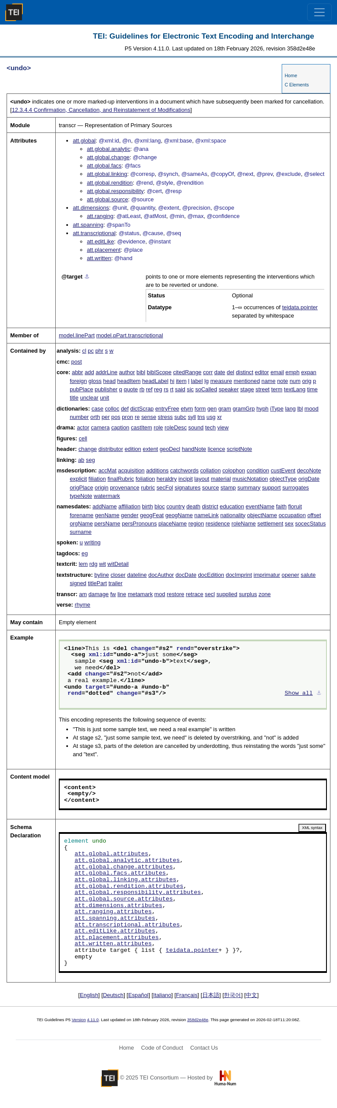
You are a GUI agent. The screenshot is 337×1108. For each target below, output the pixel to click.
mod (159, 594)
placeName (172, 523)
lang (290, 408)
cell (83, 438)
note (282, 381)
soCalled (206, 389)
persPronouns (139, 523)
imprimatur (267, 575)
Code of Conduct (162, 1047)
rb (142, 389)
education (232, 506)
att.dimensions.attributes (118, 906)
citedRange (187, 372)
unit (104, 397)
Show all (299, 693)
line (122, 594)
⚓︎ (87, 276)
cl (84, 350)
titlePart (97, 583)
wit (102, 564)
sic (190, 389)
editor (262, 372)
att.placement (104, 250)
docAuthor (161, 575)
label (197, 381)
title (74, 397)
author (127, 372)
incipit (186, 478)
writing (92, 542)
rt (171, 389)
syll (192, 417)
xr (219, 417)
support (271, 487)
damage (98, 594)
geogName (179, 515)
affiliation (129, 506)
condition (258, 470)
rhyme (82, 604)
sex (289, 523)
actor (83, 427)
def (125, 408)
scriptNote (239, 449)
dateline (137, 575)
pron (127, 417)
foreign (78, 381)
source (210, 487)
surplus (248, 594)
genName (107, 515)
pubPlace (81, 389)
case (98, 408)
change (88, 449)
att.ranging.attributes (113, 912)
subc (180, 417)
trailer (115, 583)
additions (157, 470)
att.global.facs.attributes (120, 873)
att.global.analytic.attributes (127, 861)
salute (308, 575)
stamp (228, 487)
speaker (229, 389)
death (193, 506)
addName (105, 506)
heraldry (167, 478)
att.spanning (88, 225)
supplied (226, 594)
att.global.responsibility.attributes (138, 893)
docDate (186, 575)
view (223, 427)
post (76, 361)
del (230, 372)
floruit (295, 506)
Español (138, 995)
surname (81, 532)
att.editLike (100, 241)
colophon (233, 470)
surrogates (295, 487)
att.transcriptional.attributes (127, 925)
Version (79, 1019)
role (158, 427)
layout (201, 478)
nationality (233, 515)
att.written (99, 258)
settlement (270, 523)
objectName (262, 515)
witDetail (118, 564)
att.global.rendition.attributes (129, 886)
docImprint (239, 575)
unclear (89, 397)
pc (91, 350)
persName (107, 523)
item (181, 381)
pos (116, 417)
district (210, 506)
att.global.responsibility (115, 191)
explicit (78, 478)
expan (308, 372)
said (180, 389)
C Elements (297, 84)
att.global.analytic (108, 149)
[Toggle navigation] (319, 12)
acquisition (131, 470)
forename (81, 515)
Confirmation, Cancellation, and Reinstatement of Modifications (101, 110)
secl (210, 594)
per (105, 417)
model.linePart (77, 335)
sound (196, 427)
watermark (107, 496)
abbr (77, 372)
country (175, 506)
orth (95, 417)
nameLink (206, 515)
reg (158, 389)
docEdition (211, 575)
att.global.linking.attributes (125, 880)
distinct (244, 372)
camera (100, 427)
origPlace (81, 487)
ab (81, 460)
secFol (165, 487)
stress (165, 417)
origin (101, 487)
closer (118, 575)
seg (90, 460)
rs (166, 389)
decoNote (309, 470)
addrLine (107, 372)
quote (131, 389)
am (83, 594)
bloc (159, 506)
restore (175, 594)
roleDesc (176, 427)
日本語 (210, 995)
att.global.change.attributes (124, 867)
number (79, 417)
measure (221, 381)
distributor (110, 449)
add (89, 372)
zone (264, 594)
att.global (84, 140)
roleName (243, 523)
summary (249, 487)
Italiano (162, 995)
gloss (95, 381)
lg (206, 381)
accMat (107, 470)
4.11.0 (93, 1019)
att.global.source (107, 199)
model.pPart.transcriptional (129, 335)
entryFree (167, 408)
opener (290, 575)
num (295, 381)
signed (78, 583)
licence (216, 449)
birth (147, 506)
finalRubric (121, 478)
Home (291, 75)
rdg (94, 564)
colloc (112, 408)
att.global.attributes (111, 854)
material (221, 478)
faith (281, 506)
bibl (140, 372)
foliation (145, 478)
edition (133, 449)
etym (187, 408)
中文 (251, 995)
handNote (194, 449)
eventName (260, 506)
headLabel (155, 381)
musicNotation (250, 478)
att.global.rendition (110, 182)
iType (277, 408)
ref (149, 389)
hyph (262, 408)
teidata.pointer (300, 307)
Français (186, 995)
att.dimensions (91, 207)
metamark (140, 594)
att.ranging (100, 216)
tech (210, 427)
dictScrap (142, 408)
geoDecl (170, 449)
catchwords (184, 470)
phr (99, 350)
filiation (97, 478)
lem (83, 564)
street (262, 389)
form (200, 408)
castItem (141, 427)
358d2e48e (197, 1019)
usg (211, 417)
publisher (106, 389)
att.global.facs (104, 165)
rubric (148, 487)
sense (148, 417)
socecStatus (310, 523)
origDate (308, 478)
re (137, 417)
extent (150, 449)
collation (210, 470)
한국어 (232, 995)
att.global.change (108, 157)
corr (208, 372)
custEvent (283, 470)
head (109, 381)
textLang (294, 389)
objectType (283, 478)
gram (224, 408)
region (196, 523)
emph (293, 372)
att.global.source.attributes (124, 899)
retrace (194, 594)
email (277, 372)
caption (120, 427)
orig (306, 381)
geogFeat (152, 515)
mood (312, 408)
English (89, 995)
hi (172, 381)
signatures (188, 487)
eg (85, 553)
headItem (128, 381)
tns (201, 417)
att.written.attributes (113, 944)
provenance (125, 487)
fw (113, 594)
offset (314, 515)
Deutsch (113, 995)
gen (212, 408)
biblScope (159, 372)
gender (130, 515)
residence (217, 523)
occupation (292, 515)
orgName (81, 523)
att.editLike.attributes (115, 931)
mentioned (247, 381)
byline (101, 575)
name (269, 381)
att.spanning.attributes (115, 918)
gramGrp (244, 408)
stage (247, 389)
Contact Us (204, 1047)
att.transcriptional (94, 233)
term (277, 389)
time (312, 389)
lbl (300, 408)
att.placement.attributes (117, 938)
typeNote (81, 496)
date (219, 372)
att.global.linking (107, 174)
